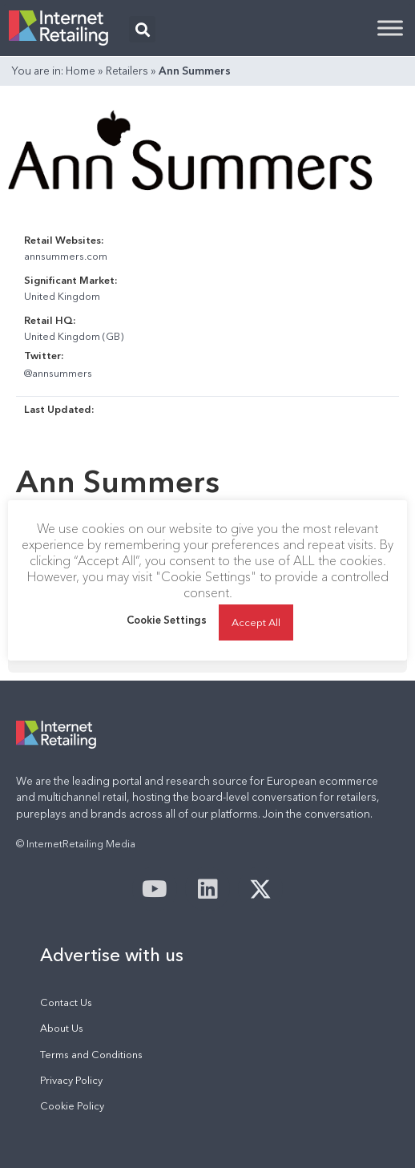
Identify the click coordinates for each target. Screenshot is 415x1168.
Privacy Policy (71, 1080)
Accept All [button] (256, 622)
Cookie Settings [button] (167, 619)
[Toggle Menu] (390, 27)
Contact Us (66, 1002)
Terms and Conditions (91, 1055)
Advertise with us (111, 955)
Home (80, 70)
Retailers (127, 70)
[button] (142, 29)
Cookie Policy (72, 1106)
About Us (61, 1028)
